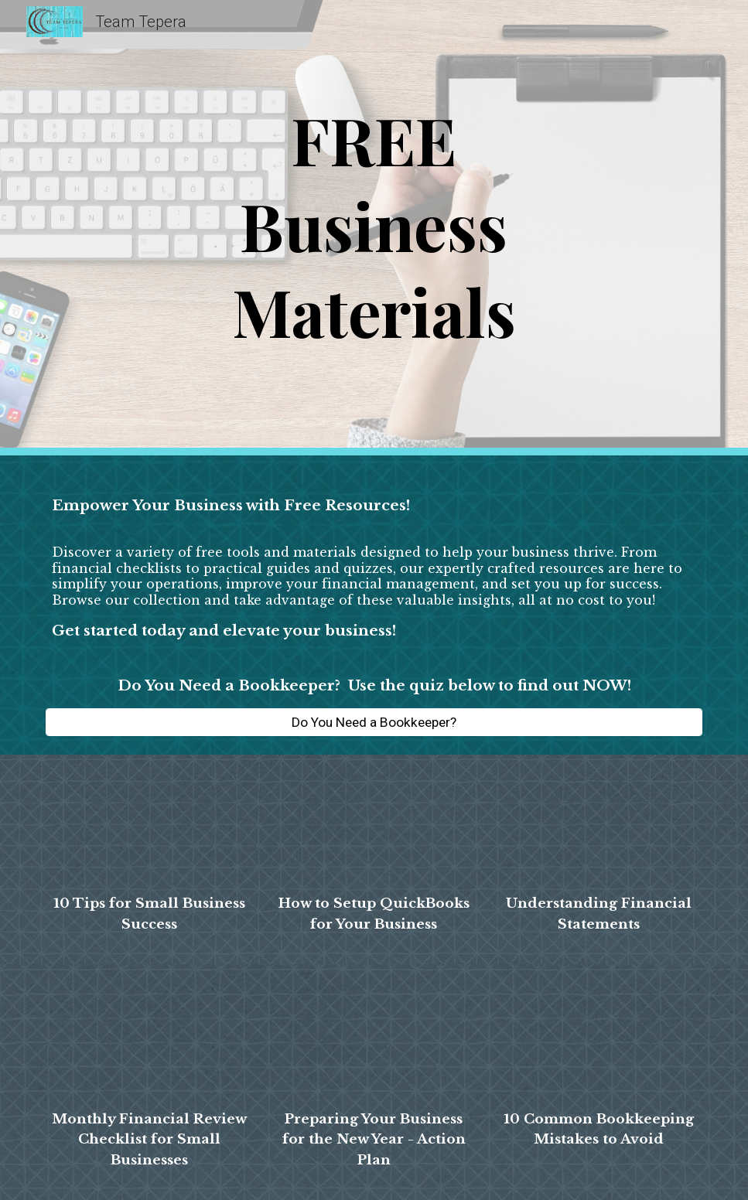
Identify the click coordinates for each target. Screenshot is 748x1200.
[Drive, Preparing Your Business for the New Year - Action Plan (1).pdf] (374, 1040)
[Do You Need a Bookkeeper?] (374, 722)
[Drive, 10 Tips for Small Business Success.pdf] (150, 827)
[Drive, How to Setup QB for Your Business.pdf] (374, 827)
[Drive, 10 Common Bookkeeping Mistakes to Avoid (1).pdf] (599, 1040)
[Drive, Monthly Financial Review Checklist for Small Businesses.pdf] (150, 1040)
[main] (374, 228)
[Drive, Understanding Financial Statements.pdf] (599, 827)
